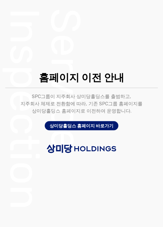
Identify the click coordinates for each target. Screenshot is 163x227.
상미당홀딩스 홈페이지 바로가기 (81, 125)
